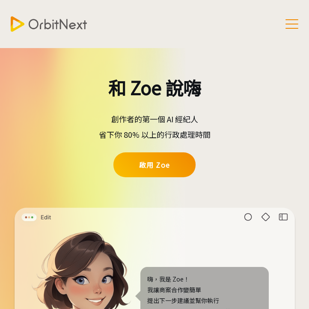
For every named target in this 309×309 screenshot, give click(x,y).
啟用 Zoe (154, 165)
